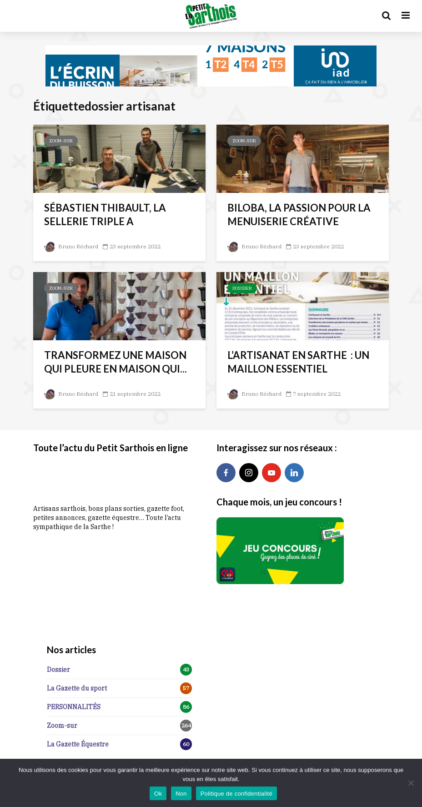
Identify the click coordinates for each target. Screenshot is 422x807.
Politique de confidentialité (236, 793)
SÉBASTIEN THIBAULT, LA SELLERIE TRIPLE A (105, 214)
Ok (158, 793)
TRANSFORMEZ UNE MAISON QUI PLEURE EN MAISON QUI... (115, 362)
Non (181, 793)
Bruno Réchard (71, 246)
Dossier (242, 288)
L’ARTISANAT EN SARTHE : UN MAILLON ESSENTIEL (298, 362)
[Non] (410, 782)
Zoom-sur (61, 141)
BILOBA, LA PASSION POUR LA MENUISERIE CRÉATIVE (299, 214)
